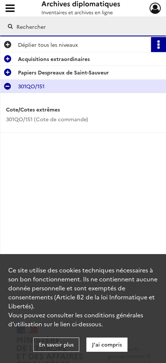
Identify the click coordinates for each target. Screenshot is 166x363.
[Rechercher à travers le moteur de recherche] (80, 26)
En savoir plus (56, 344)
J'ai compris (107, 344)
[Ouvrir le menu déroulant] (10, 8)
